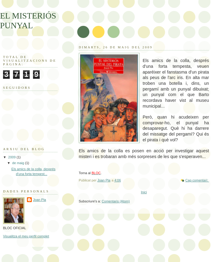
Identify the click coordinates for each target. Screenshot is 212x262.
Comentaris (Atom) (116, 201)
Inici (144, 192)
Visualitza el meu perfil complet (26, 236)
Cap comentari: (197, 180)
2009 (12, 157)
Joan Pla (39, 200)
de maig (18, 163)
